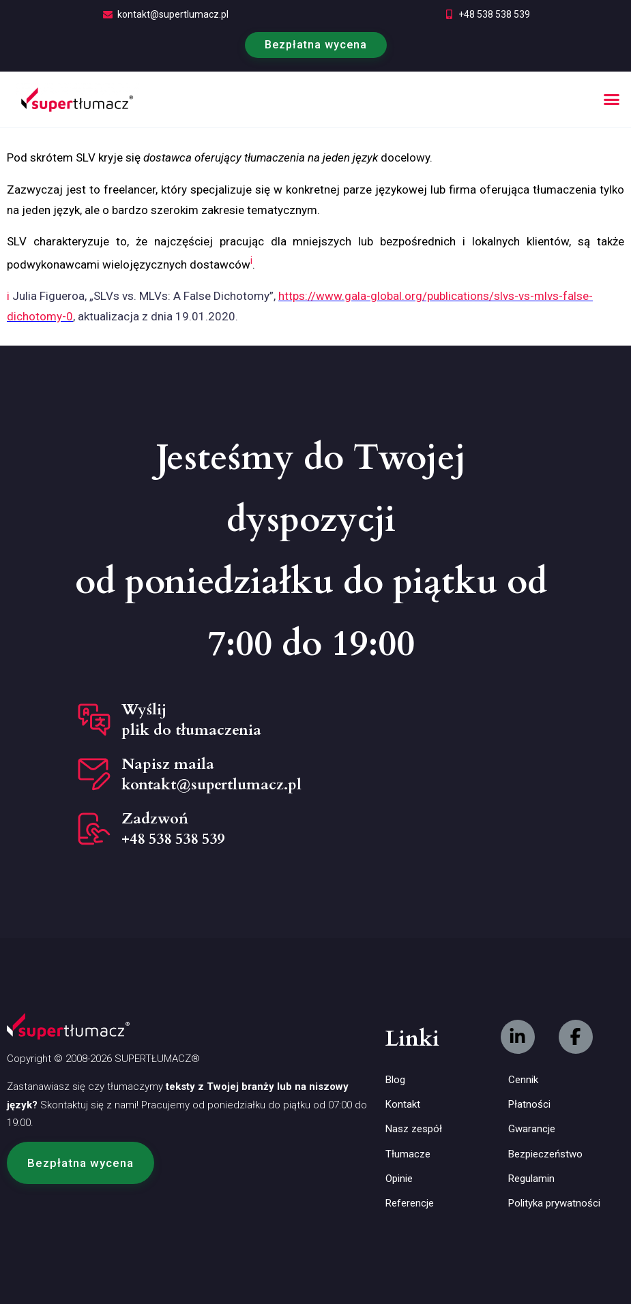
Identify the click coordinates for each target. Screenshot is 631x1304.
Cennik (523, 1080)
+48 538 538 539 (494, 14)
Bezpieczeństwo (545, 1154)
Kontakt (402, 1104)
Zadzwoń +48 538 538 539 (172, 828)
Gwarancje (531, 1129)
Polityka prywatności (554, 1203)
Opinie (399, 1178)
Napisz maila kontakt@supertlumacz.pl (211, 774)
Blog (395, 1080)
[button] (612, 99)
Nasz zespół (413, 1129)
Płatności (529, 1104)
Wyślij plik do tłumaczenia (191, 719)
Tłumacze (407, 1154)
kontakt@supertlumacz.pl (173, 14)
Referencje (409, 1203)
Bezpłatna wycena (316, 44)
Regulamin (531, 1178)
